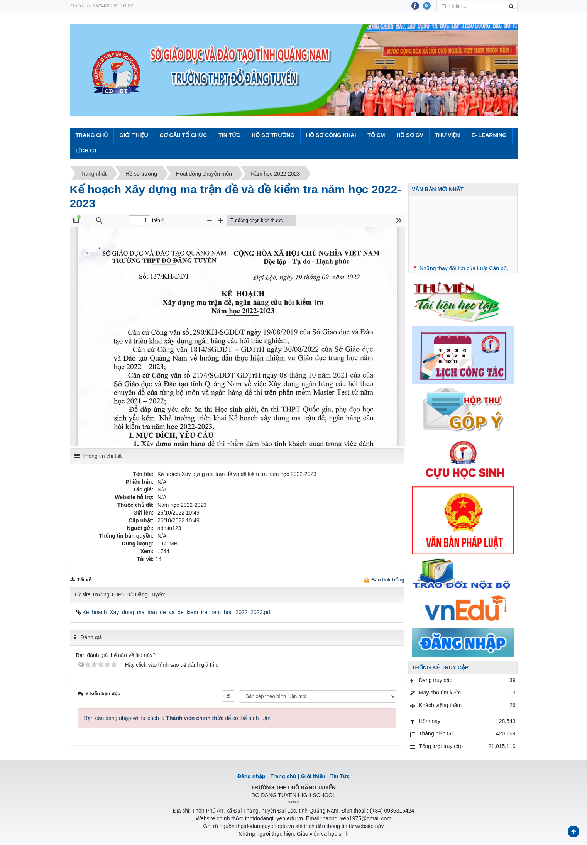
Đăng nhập (251, 776)
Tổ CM (376, 135)
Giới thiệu (133, 135)
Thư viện (447, 135)
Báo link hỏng (387, 580)
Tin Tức (229, 135)
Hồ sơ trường (273, 135)
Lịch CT (86, 150)
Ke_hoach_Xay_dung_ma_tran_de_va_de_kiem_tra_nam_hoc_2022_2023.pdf (174, 612)
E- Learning (488, 135)
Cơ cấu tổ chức (183, 135)
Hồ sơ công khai (331, 135)
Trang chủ (283, 776)
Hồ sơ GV (409, 135)
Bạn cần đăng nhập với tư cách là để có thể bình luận (177, 718)
